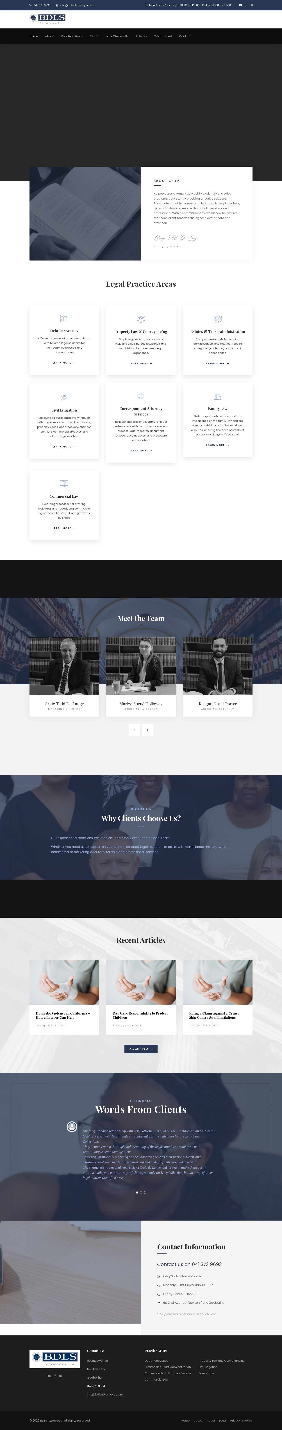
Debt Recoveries (156, 1361)
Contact (185, 36)
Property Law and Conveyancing (222, 1361)
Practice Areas (72, 36)
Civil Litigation (208, 1367)
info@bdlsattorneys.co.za (77, 5)
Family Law (206, 1373)
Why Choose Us (117, 36)
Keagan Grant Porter (218, 703)
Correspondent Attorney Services (169, 1373)
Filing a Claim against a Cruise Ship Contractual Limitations (214, 1015)
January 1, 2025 (44, 1025)
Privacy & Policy (241, 1420)
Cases (198, 1420)
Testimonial (163, 36)
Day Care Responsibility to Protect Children (140, 1015)
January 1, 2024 (198, 1025)
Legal (222, 1420)
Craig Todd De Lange (64, 703)
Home (33, 36)
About (49, 36)
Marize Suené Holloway (140, 703)
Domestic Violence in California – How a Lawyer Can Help (63, 1015)
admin (61, 1025)
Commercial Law (156, 1380)
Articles (141, 36)
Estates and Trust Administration (168, 1367)
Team (94, 36)
